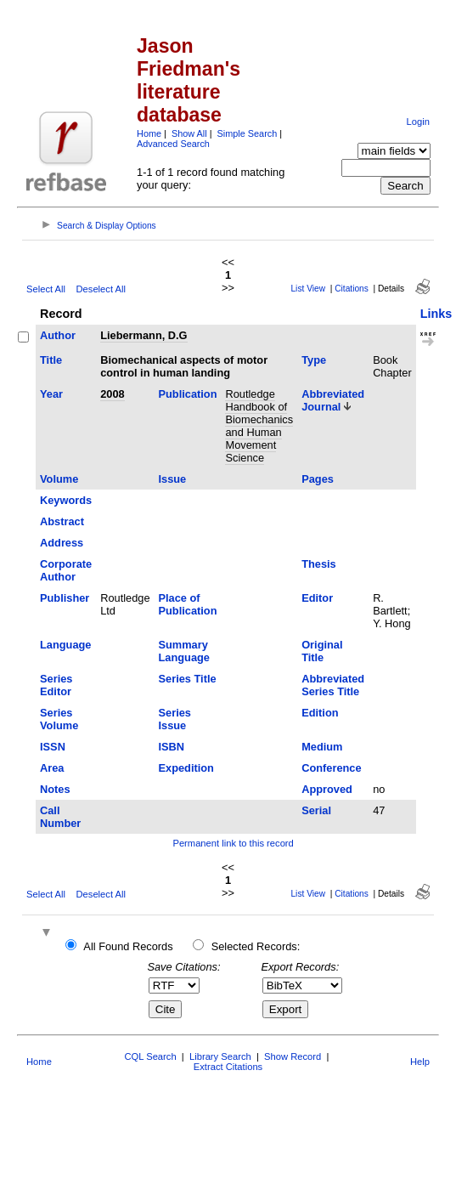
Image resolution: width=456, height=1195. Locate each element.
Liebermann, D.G (143, 335)
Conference (331, 768)
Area (52, 768)
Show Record (292, 1056)
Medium (321, 746)
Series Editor (56, 685)
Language (65, 644)
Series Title (188, 678)
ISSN (52, 746)
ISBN (172, 746)
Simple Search (247, 133)
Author (58, 335)
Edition (319, 712)
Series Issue (175, 719)
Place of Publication (188, 604)
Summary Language (184, 651)
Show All (189, 133)
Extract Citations (228, 1067)
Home (149, 133)
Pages (317, 479)
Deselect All (101, 289)
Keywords (66, 500)
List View (307, 288)
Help (420, 1061)
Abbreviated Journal (332, 400)
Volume (59, 479)
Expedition (186, 768)
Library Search (220, 1056)
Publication (188, 394)
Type (313, 360)
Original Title (321, 651)
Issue (173, 479)
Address (61, 542)
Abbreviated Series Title (332, 685)
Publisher (64, 598)
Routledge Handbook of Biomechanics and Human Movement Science (259, 426)
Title (51, 360)
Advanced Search (173, 144)
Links (436, 313)
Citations (352, 288)
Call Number (60, 817)
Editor (317, 598)
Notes (55, 789)
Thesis (318, 564)
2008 (112, 394)
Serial (316, 810)
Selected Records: (256, 946)
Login (418, 121)
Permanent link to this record (232, 843)
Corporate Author (66, 570)
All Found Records (127, 946)
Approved (326, 789)
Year (51, 394)
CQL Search (150, 1056)
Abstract (62, 521)
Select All (45, 289)
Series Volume (59, 719)
